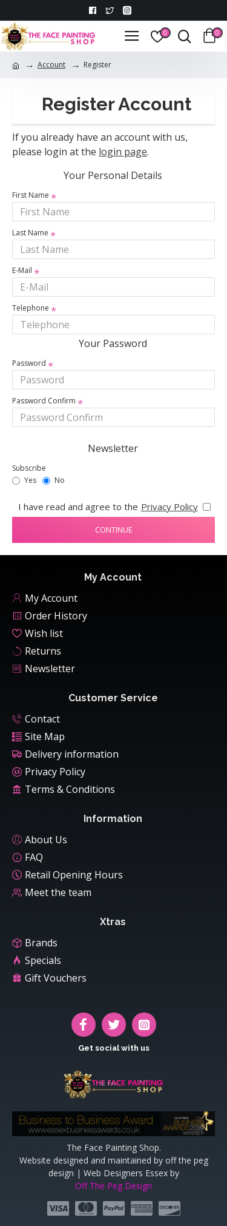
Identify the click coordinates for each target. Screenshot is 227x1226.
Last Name (30, 232)
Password (29, 363)
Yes (24, 480)
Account (51, 64)
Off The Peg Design (113, 1185)
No (53, 480)
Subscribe (29, 468)
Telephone (30, 308)
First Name (30, 195)
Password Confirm (44, 401)
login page (123, 151)
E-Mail (22, 270)
